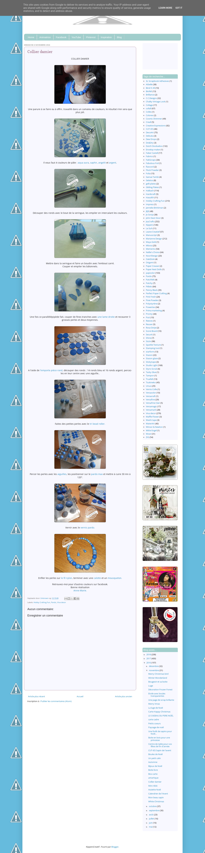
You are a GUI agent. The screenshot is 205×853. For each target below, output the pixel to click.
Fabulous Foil (152, 163)
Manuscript (151, 235)
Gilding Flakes (152, 187)
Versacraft (151, 396)
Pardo (53, 602)
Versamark (151, 409)
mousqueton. (115, 578)
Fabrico (149, 156)
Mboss (149, 245)
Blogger (115, 846)
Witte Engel (151, 430)
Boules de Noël (155, 754)
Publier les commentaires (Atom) (56, 701)
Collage (149, 105)
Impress (150, 204)
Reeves (149, 320)
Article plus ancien (123, 696)
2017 (148, 658)
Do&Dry (149, 142)
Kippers (149, 225)
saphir (93, 162)
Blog (119, 37)
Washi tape (151, 420)
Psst (148, 317)
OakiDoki (150, 259)
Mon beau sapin (156, 797)
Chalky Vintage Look (155, 101)
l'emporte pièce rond (51, 370)
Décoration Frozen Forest (160, 689)
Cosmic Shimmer (154, 118)
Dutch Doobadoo (154, 146)
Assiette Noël (154, 789)
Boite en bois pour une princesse (159, 738)
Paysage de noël (156, 727)
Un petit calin (154, 758)
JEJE (147, 211)
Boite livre (153, 770)
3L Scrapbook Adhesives (157, 81)
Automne (152, 762)
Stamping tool (152, 348)
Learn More (165, 8)
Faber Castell (152, 153)
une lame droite (106, 316)
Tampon (150, 375)
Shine (148, 338)
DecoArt (150, 132)
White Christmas (156, 801)
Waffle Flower (152, 416)
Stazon (149, 355)
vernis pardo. (88, 527)
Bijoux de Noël (155, 766)
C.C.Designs (151, 98)
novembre (154, 670)
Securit (149, 334)
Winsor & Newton (154, 427)
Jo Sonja (149, 214)
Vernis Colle (151, 389)
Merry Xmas (154, 703)
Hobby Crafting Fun (42, 602)
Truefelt (149, 379)
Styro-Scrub (151, 368)
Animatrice (45, 37)
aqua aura (83, 162)
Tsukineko (151, 382)
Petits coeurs (154, 723)
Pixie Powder (152, 300)
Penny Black (151, 290)
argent (112, 162)
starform (150, 351)
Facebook (61, 37)
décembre (154, 666)
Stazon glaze (152, 358)
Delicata (149, 136)
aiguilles (61, 474)
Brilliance (150, 94)
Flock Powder (152, 170)
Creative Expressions (156, 125)
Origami (149, 262)
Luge (150, 685)
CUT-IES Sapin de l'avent (159, 750)
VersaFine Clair (153, 403)
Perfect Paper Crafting (156, 293)
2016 (148, 662)
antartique (153, 777)
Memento (150, 249)
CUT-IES (149, 129)
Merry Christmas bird (158, 674)
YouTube (76, 37)
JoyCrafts (150, 221)
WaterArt (150, 423)
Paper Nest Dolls (154, 269)
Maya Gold (151, 242)
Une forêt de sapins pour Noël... (160, 732)
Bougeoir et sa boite (157, 681)
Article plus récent (36, 696)
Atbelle (149, 84)
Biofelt (149, 91)
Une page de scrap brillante (161, 700)
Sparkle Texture (153, 344)
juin (151, 822)
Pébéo (149, 286)
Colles (149, 111)
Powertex (150, 307)
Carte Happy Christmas (159, 711)
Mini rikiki (152, 785)
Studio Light (151, 365)
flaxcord (150, 166)
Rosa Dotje (151, 327)
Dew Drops (151, 139)
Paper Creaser (152, 266)
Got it (178, 8)
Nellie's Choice (153, 252)
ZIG (147, 437)
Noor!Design (152, 255)
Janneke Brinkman (154, 207)
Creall (148, 122)
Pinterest (90, 37)
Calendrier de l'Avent (158, 793)
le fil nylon (66, 578)
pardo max (97, 474)
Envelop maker (153, 149)
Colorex (149, 115)
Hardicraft (151, 194)
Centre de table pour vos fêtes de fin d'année (160, 745)
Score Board (151, 331)
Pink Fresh (151, 296)
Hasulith (150, 197)
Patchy (149, 283)
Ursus (148, 386)
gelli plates (151, 183)
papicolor (150, 273)
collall (148, 108)
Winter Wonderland (157, 678)
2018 (148, 654)
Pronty (149, 314)
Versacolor (151, 392)
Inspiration (106, 37)
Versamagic (151, 406)
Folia (148, 173)
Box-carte (152, 774)
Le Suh (149, 228)
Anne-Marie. (80, 590)
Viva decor (61, 602)
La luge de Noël (155, 707)
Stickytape (151, 362)
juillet (152, 818)
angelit (102, 162)
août (151, 814)
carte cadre (153, 719)
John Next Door (153, 218)
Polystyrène (151, 303)
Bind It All (150, 88)
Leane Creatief (153, 231)
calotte (97, 578)
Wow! (148, 434)
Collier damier (154, 781)
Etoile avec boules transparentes (156, 694)
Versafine (150, 399)
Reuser (149, 324)
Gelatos (149, 180)
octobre (153, 806)
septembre (154, 810)
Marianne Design (154, 238)
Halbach (150, 190)
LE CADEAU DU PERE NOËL (160, 715)
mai (151, 826)
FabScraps (151, 160)
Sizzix (148, 341)
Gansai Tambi (152, 177)
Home (31, 37)
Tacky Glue (151, 372)
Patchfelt (150, 279)
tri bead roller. (97, 423)
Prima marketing (154, 310)
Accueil (80, 696)
